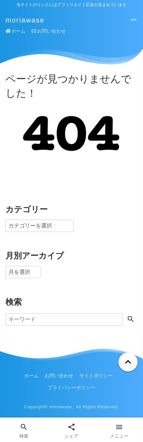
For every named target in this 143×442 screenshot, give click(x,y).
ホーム (15, 31)
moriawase (25, 20)
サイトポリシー (96, 375)
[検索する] (131, 319)
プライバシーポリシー (71, 387)
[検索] (64, 319)
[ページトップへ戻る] (128, 362)
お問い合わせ (48, 31)
